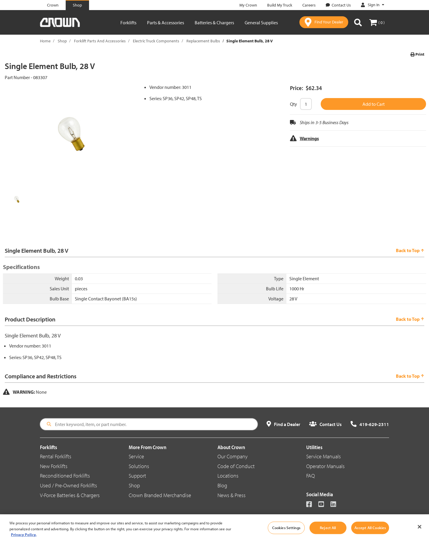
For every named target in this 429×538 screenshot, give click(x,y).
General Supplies (261, 22)
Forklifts (128, 22)
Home (45, 41)
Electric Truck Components (156, 41)
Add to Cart (373, 104)
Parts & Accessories (165, 22)
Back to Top (410, 250)
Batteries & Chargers (214, 22)
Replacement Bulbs (203, 41)
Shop (62, 41)
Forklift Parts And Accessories (100, 41)
